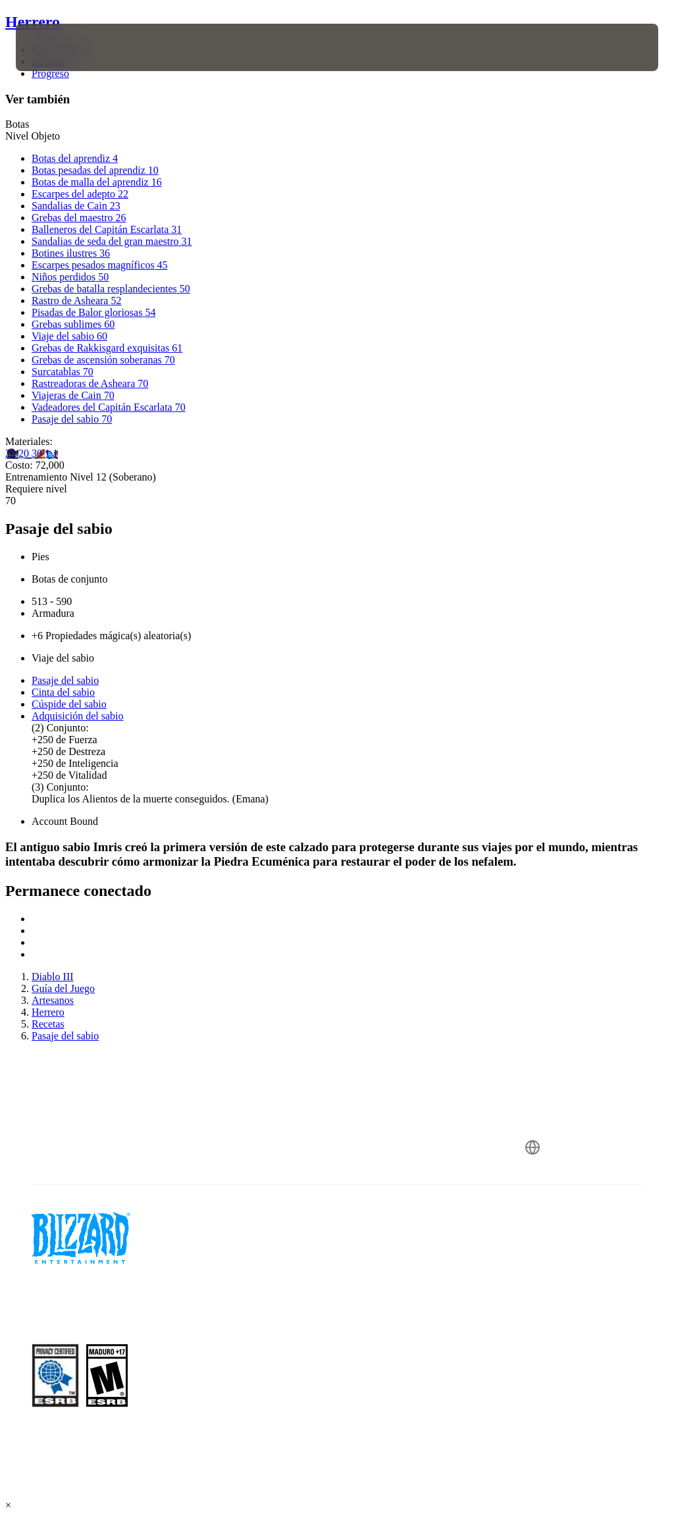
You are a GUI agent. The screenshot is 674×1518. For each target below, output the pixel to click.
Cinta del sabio (63, 692)
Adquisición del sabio (78, 715)
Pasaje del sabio (65, 680)
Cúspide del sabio (69, 704)
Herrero (32, 21)
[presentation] (55, 47)
